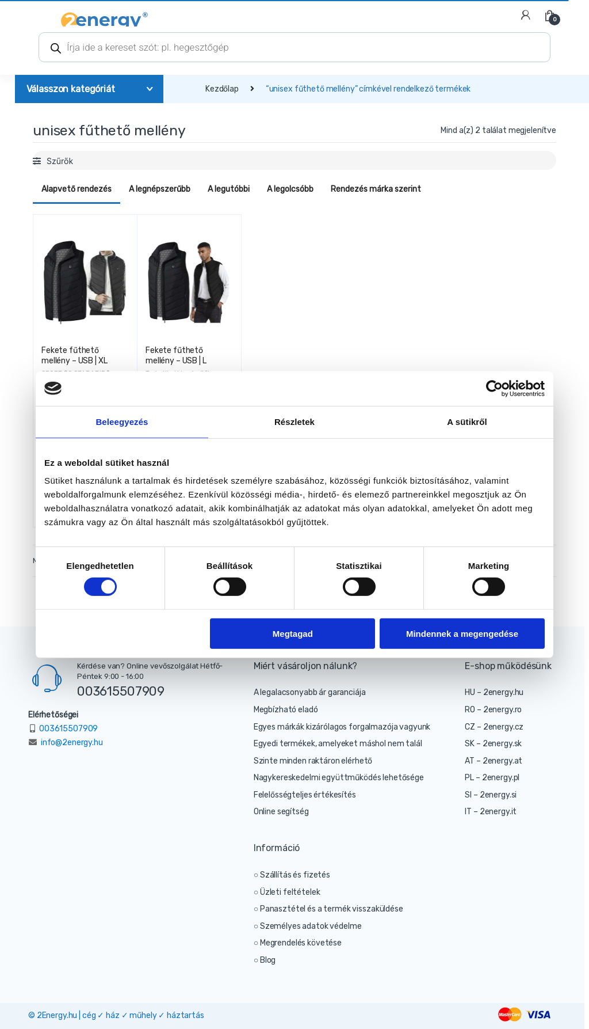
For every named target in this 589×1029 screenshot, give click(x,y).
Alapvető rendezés (76, 189)
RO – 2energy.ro (493, 710)
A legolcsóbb (290, 189)
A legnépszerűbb (159, 189)
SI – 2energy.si (491, 795)
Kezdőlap (222, 89)
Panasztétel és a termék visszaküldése (331, 909)
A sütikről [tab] (467, 421)
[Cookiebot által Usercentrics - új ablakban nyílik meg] (494, 388)
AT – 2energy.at (493, 761)
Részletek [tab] (294, 421)
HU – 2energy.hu (494, 692)
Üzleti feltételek (290, 892)
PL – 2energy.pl (492, 778)
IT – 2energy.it (491, 812)
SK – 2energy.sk (493, 744)
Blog (268, 960)
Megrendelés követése (301, 943)
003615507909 (121, 691)
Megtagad (293, 633)
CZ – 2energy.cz (494, 727)
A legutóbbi (229, 189)
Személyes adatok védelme (311, 926)
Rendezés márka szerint (376, 189)
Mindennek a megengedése (462, 633)
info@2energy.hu (72, 742)
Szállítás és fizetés (295, 875)
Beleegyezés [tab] (121, 421)
